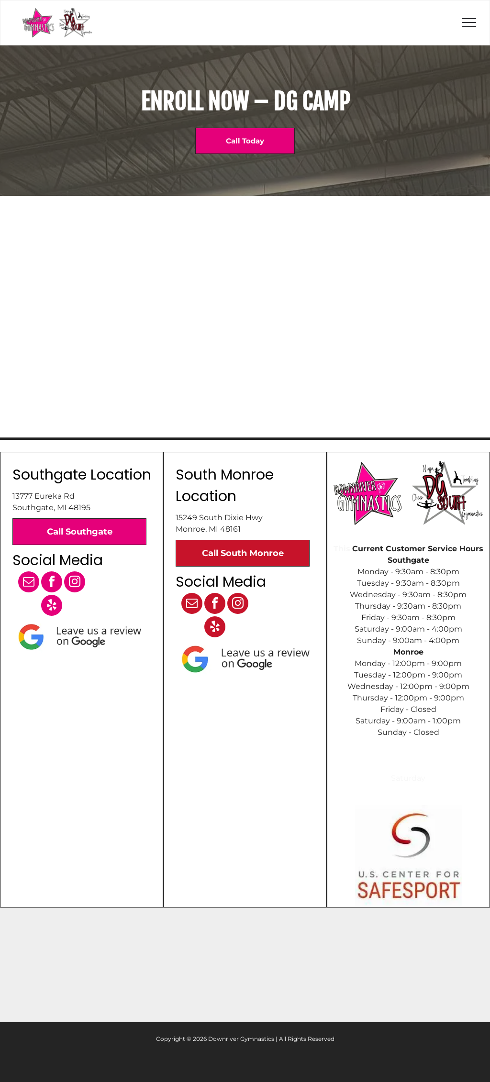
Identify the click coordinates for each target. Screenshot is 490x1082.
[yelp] (51, 606)
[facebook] (51, 583)
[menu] (469, 22)
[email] (28, 583)
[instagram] (74, 583)
